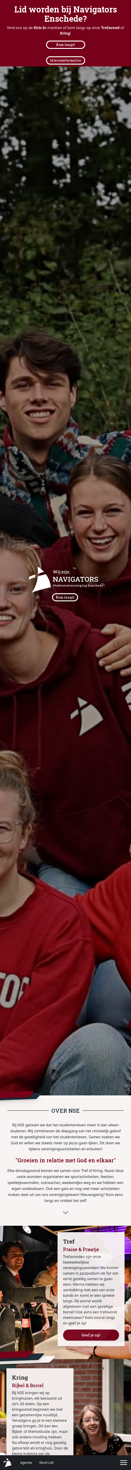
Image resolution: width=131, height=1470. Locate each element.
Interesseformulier (66, 60)
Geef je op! (91, 1335)
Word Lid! (46, 1462)
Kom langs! (65, 44)
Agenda (26, 1462)
